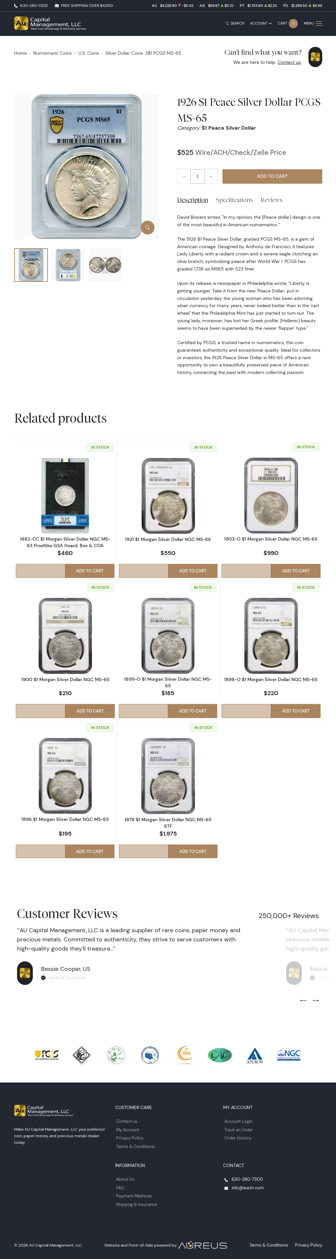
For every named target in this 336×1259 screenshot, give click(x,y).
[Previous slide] (303, 1000)
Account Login (237, 1120)
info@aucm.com (247, 1184)
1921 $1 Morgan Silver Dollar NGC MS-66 (168, 539)
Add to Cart (272, 176)
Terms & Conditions (134, 1144)
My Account (127, 1128)
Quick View (40, 571)
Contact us (289, 62)
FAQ (119, 1184)
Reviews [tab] (272, 199)
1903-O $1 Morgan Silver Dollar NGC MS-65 (271, 539)
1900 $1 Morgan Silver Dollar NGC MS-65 (65, 679)
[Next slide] (315, 1000)
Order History (236, 1136)
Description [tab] (192, 199)
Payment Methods (133, 1193)
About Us (124, 1177)
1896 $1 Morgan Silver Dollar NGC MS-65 (65, 819)
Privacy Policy (128, 1136)
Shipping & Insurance (135, 1200)
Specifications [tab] (234, 199)
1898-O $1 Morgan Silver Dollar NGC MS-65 (271, 679)
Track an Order (237, 1128)
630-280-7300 (34, 5)
